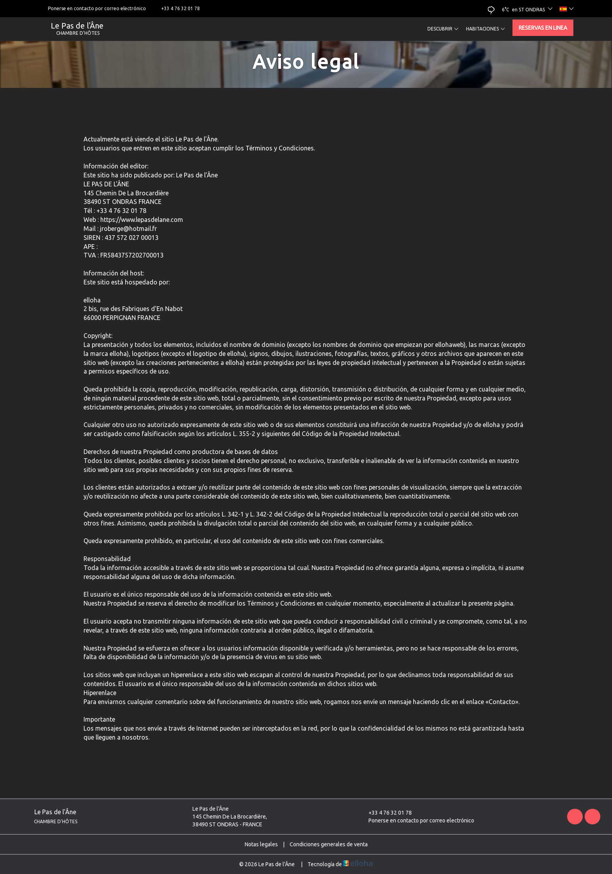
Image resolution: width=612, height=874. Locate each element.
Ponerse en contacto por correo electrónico (416, 820)
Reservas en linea (543, 28)
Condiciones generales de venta (329, 844)
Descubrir (442, 28)
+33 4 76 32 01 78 (385, 812)
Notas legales (261, 844)
